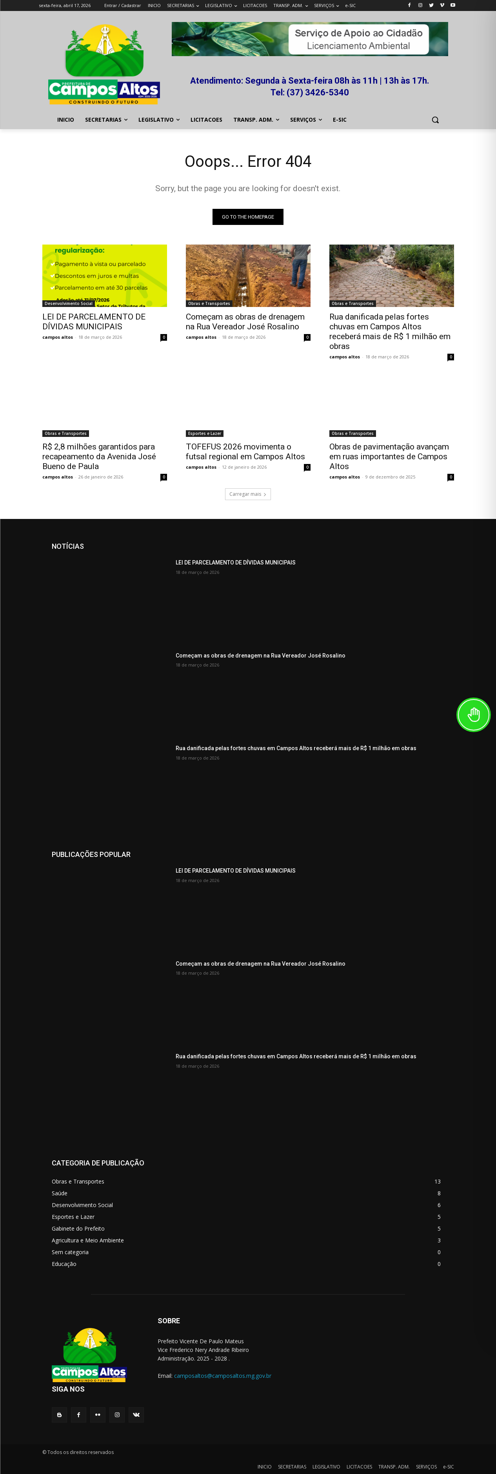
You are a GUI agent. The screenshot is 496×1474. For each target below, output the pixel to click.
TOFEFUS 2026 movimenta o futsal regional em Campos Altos (245, 451)
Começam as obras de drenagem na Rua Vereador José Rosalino (245, 321)
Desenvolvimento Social (69, 303)
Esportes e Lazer (204, 433)
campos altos (57, 337)
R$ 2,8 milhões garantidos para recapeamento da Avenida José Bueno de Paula (99, 456)
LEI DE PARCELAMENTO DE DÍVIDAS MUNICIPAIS (93, 321)
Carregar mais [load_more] (248, 494)
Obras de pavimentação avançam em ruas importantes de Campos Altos (389, 456)
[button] (435, 119)
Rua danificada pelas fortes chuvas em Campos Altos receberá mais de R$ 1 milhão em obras (390, 331)
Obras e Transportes (209, 303)
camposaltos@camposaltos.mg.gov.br (222, 1375)
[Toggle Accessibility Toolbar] (473, 714)
